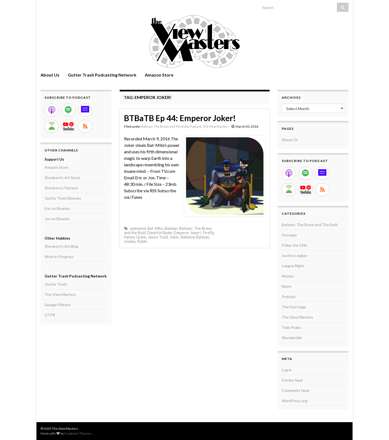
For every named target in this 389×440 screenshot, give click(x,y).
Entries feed (292, 380)
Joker (174, 237)
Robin (142, 241)
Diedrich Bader (160, 232)
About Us (50, 74)
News (286, 286)
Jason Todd (158, 237)
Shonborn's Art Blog (61, 246)
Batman (171, 228)
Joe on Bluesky (57, 218)
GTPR (50, 315)
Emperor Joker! (187, 232)
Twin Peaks (291, 327)
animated (138, 228)
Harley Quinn (135, 237)
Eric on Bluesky (57, 208)
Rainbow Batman (194, 237)
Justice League (294, 255)
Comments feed (295, 390)
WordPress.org (294, 400)
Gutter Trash (56, 284)
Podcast (195, 126)
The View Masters (216, 126)
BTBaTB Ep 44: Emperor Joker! (180, 118)
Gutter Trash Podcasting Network (102, 74)
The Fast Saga (294, 307)
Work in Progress (59, 256)
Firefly (208, 232)
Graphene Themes (78, 433)
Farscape (289, 235)
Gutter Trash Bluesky (63, 198)
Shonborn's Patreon (61, 188)
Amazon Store (159, 74)
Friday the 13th (294, 245)
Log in (287, 370)
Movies (288, 276)
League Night (293, 265)
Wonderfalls (292, 337)
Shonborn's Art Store (62, 177)
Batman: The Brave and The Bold (164, 126)
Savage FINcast (58, 304)
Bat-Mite (155, 228)
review (130, 241)
